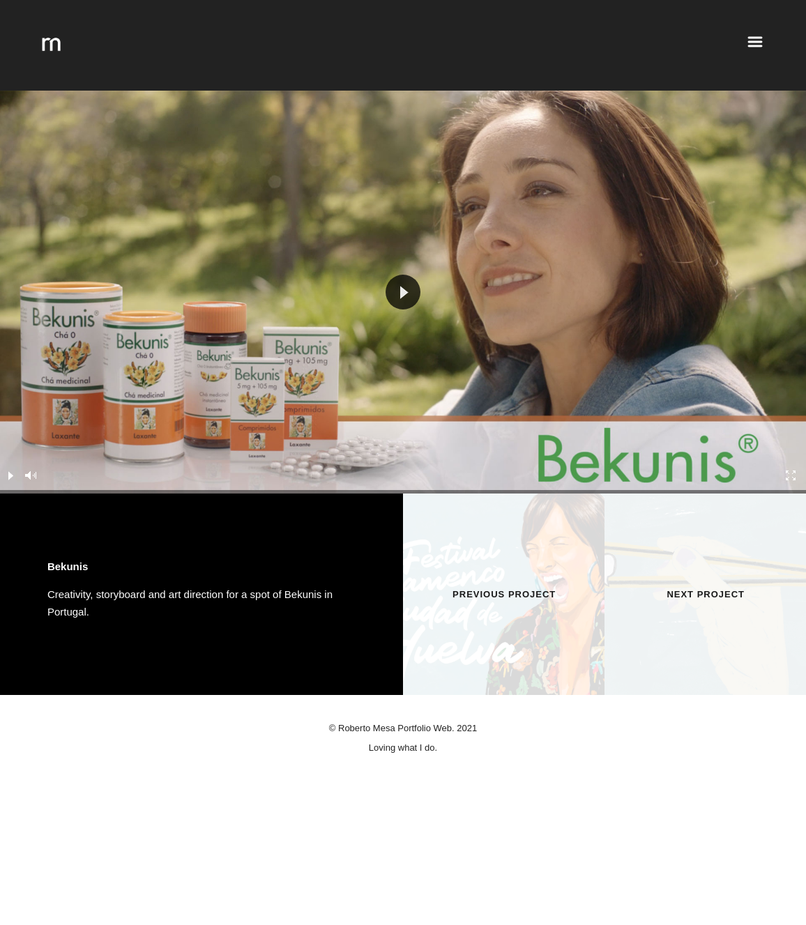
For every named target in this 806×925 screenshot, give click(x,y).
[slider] (403, 492)
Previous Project (504, 594)
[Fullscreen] (791, 475)
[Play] (10, 475)
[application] (403, 292)
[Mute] (31, 475)
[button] (403, 292)
